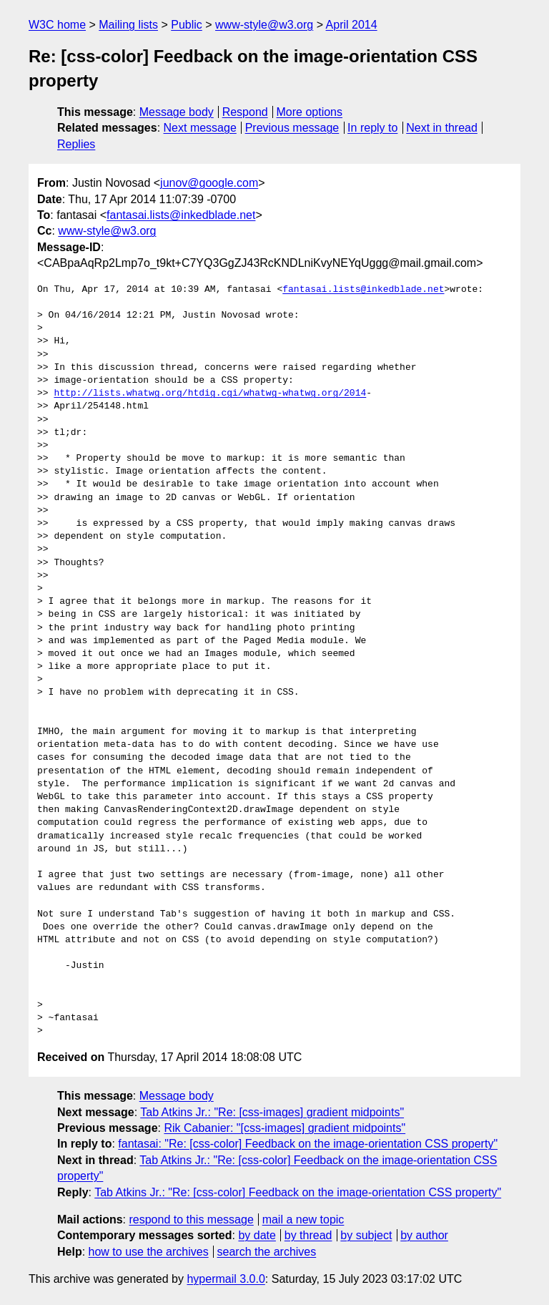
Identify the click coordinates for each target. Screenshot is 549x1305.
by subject (366, 1235)
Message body (176, 112)
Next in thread (442, 128)
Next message (200, 128)
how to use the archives (149, 1252)
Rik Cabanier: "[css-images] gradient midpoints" (284, 1128)
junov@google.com (209, 183)
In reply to (372, 128)
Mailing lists (128, 25)
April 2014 (351, 25)
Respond (245, 112)
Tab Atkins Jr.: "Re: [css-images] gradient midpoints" (272, 1112)
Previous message (292, 128)
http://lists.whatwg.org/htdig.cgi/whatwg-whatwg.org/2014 (210, 393)
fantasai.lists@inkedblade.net (181, 215)
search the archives (267, 1252)
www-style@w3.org (264, 25)
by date (256, 1235)
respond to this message (191, 1219)
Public (186, 25)
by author (424, 1235)
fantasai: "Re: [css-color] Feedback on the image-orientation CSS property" (308, 1144)
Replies (76, 144)
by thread (308, 1235)
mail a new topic (303, 1219)
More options (310, 112)
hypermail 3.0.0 (225, 1279)
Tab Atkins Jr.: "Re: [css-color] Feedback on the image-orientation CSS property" (297, 1192)
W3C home (57, 25)
